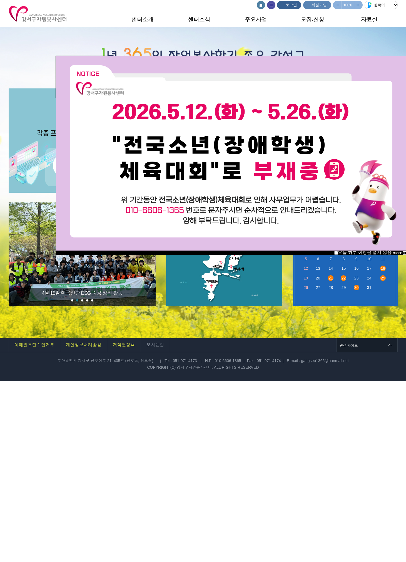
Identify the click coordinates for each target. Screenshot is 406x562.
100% (347, 5)
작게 (337, 5)
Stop (38, 210)
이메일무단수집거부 (34, 345)
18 (383, 268)
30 (356, 287)
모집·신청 (312, 19)
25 (383, 278)
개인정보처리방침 (83, 345)
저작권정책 (124, 345)
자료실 (369, 19)
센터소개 (142, 19)
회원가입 (319, 5)
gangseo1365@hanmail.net (324, 360)
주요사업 (256, 19)
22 (344, 278)
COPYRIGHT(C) (162, 367)
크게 (358, 5)
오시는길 (155, 345)
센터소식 (199, 19)
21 (331, 278)
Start (34, 210)
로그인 (291, 5)
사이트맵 (271, 5)
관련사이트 (349, 345)
